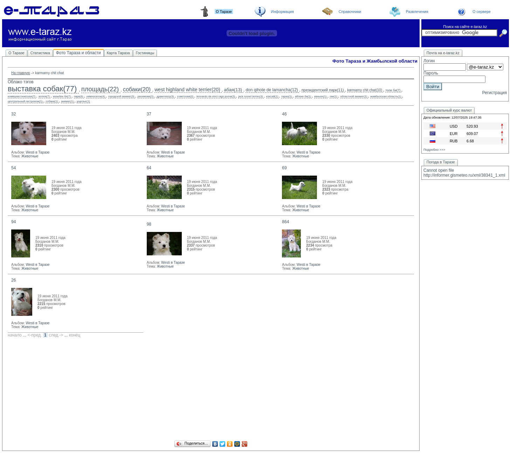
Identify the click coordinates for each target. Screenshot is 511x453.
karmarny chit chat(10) (364, 90)
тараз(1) (286, 96)
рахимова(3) (146, 96)
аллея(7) (44, 96)
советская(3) (185, 96)
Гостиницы (145, 53)
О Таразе (16, 53)
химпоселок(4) (95, 96)
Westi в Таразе (37, 152)
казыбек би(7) (62, 96)
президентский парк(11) (323, 90)
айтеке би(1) (303, 96)
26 (13, 280)
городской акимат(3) (121, 96)
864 (285, 221)
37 (149, 114)
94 (13, 221)
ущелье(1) (83, 101)
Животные (29, 156)
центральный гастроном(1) (25, 101)
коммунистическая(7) (21, 96)
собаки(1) (52, 101)
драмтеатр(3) (165, 96)
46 (284, 114)
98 (149, 224)
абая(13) (233, 89)
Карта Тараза (118, 53)
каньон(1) (320, 96)
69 (284, 167)
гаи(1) (333, 96)
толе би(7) (392, 90)
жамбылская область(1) (385, 96)
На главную (20, 73)
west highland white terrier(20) (187, 89)
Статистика (40, 53)
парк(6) (78, 96)
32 (13, 114)
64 (149, 167)
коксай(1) (272, 96)
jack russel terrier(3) (250, 96)
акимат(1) (67, 101)
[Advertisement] (210, 390)
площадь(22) (100, 89)
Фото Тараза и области (78, 52)
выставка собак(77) (42, 88)
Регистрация (494, 92)
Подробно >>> (434, 149)
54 (13, 167)
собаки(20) (137, 89)
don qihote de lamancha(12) (272, 89)
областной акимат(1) (353, 96)
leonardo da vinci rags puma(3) (215, 96)
